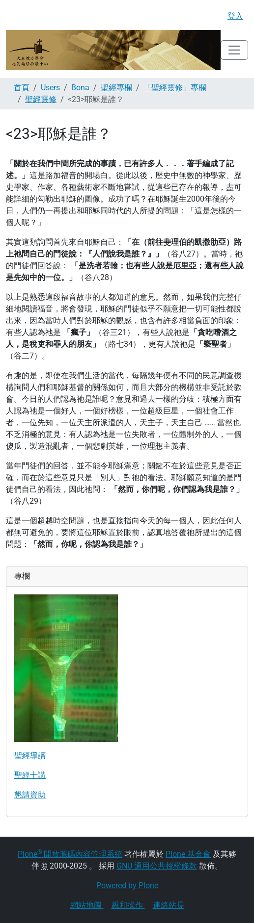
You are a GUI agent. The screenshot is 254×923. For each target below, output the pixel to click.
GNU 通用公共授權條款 (156, 866)
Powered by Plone (127, 885)
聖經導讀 (30, 755)
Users (50, 87)
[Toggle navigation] (234, 50)
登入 (235, 16)
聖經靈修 (40, 99)
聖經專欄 (116, 87)
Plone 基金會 (188, 854)
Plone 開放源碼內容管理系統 (70, 854)
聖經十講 (30, 775)
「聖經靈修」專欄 (174, 87)
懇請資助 (30, 794)
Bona (80, 87)
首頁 (21, 87)
